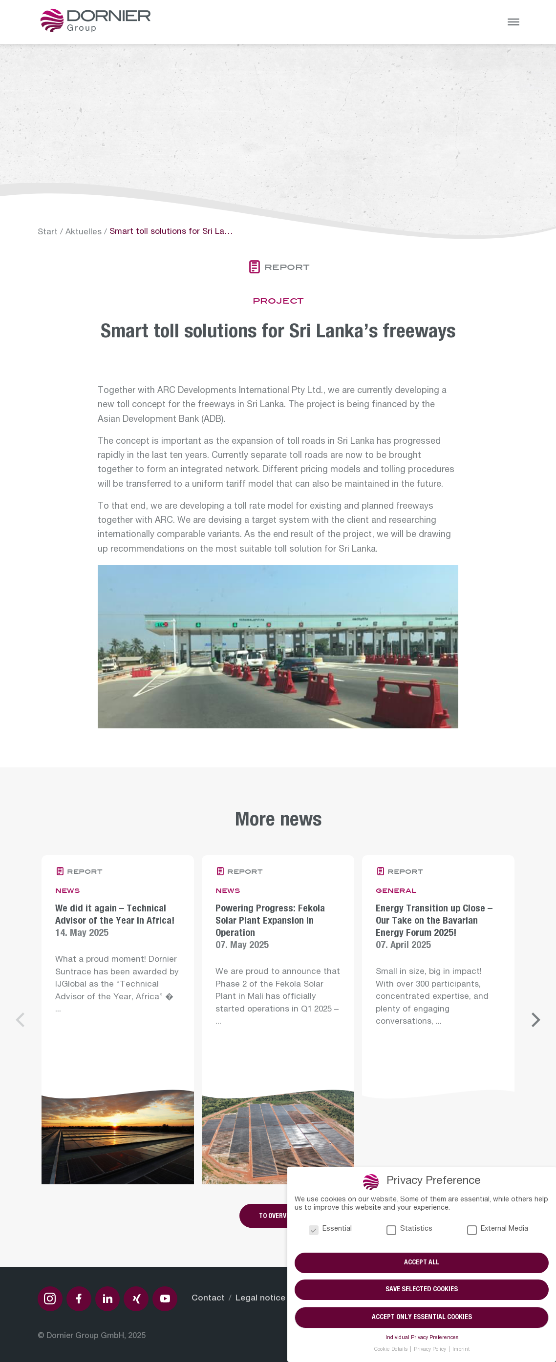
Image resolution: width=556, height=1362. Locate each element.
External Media (497, 1230)
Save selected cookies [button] (421, 1290)
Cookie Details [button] (391, 1349)
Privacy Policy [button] (431, 1349)
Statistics (409, 1230)
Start (48, 232)
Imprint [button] (461, 1349)
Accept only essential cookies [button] (422, 1317)
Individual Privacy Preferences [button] (421, 1338)
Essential (330, 1230)
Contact (208, 1299)
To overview (278, 1216)
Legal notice (260, 1299)
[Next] (534, 1019)
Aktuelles (83, 232)
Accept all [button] (421, 1262)
